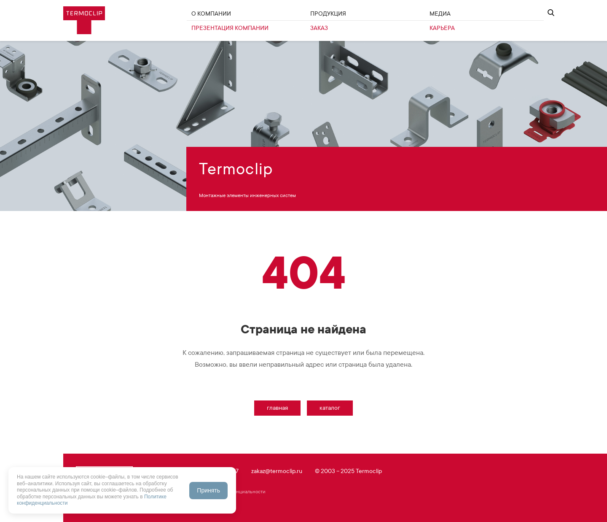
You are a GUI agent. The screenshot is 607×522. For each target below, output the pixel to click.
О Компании (211, 13)
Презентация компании (230, 28)
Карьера (442, 28)
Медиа (440, 13)
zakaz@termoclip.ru (276, 471)
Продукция (328, 13)
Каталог (330, 407)
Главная (277, 407)
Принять (208, 490)
